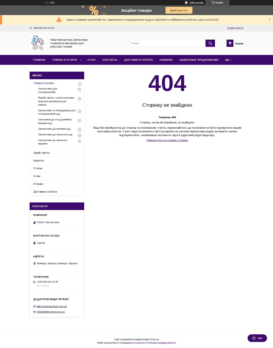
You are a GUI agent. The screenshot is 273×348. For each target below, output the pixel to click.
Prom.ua (154, 339)
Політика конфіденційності (161, 343)
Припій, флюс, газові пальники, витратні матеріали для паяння (56, 101)
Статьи (37, 168)
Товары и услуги (64, 59)
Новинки (166, 59)
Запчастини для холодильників (47, 90)
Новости (38, 160)
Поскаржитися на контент (132, 343)
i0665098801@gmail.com (51, 311)
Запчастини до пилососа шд (55, 134)
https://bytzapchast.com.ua (52, 306)
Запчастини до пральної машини (52, 142)
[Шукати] (210, 43)
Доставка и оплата (138, 59)
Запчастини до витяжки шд (54, 128)
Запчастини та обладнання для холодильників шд (57, 112)
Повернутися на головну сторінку (167, 140)
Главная (39, 59)
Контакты (110, 59)
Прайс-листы (41, 152)
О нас (91, 59)
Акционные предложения (198, 59)
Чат (257, 338)
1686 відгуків (196, 2)
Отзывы (38, 183)
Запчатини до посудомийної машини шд (55, 121)
